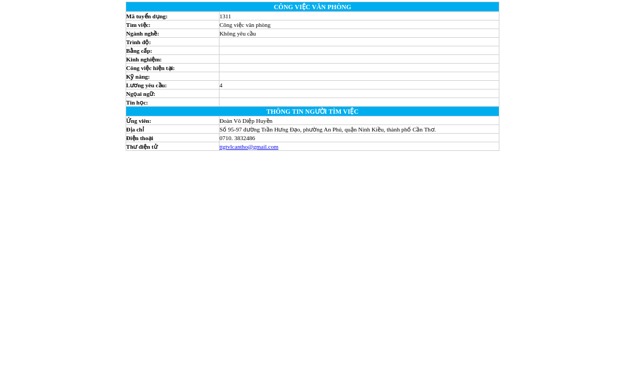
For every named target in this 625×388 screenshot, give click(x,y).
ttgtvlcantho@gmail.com (248, 146)
